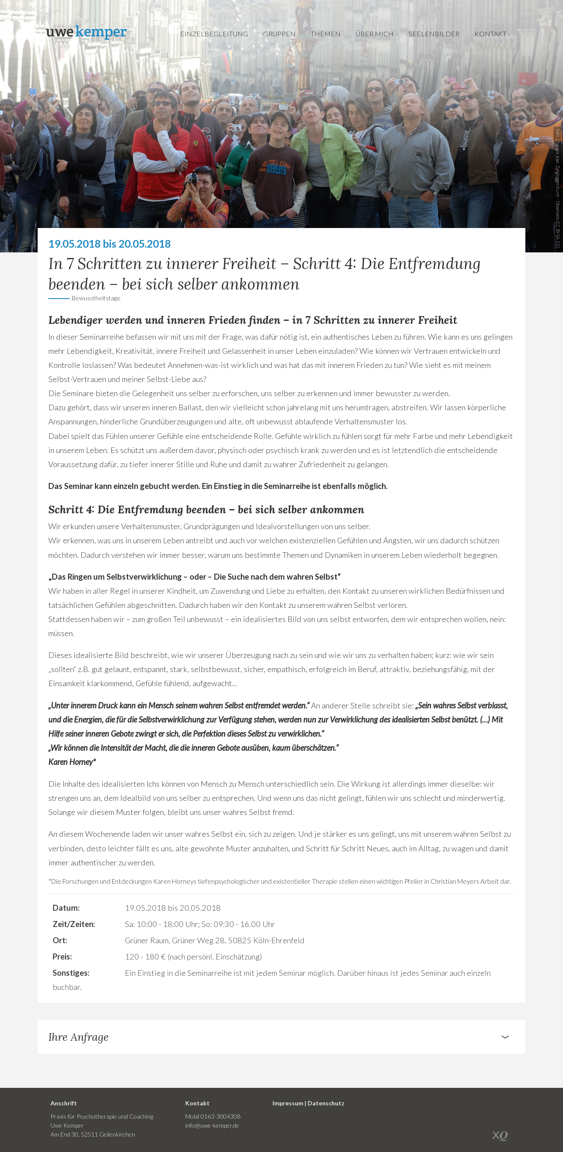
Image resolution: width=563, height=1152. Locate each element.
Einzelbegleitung (214, 34)
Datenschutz (326, 1103)
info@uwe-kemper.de (212, 1125)
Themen (326, 34)
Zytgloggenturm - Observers (558, 192)
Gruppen (279, 34)
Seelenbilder (434, 34)
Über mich (375, 34)
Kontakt (490, 34)
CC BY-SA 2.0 (558, 234)
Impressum (288, 1103)
